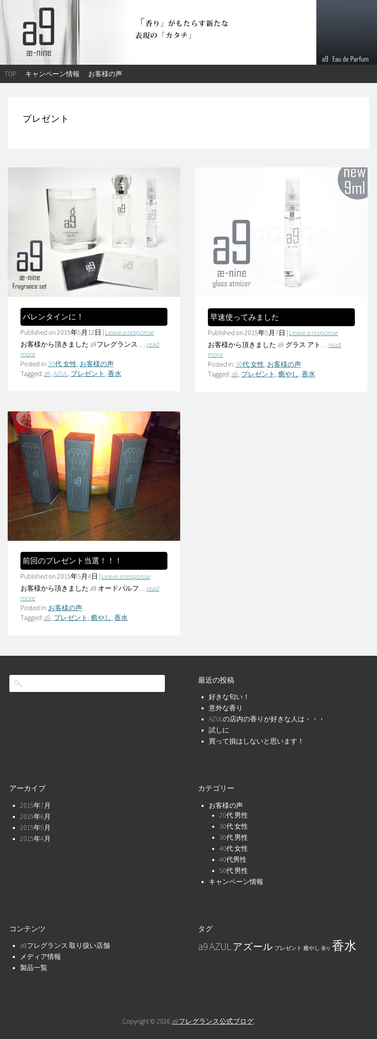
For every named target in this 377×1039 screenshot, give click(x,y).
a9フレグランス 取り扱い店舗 (65, 945)
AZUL (61, 373)
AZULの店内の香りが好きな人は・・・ (267, 719)
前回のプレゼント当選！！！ (72, 560)
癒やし (288, 374)
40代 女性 (233, 848)
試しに (219, 730)
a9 (47, 373)
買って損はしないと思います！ (256, 741)
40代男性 (233, 859)
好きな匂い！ (229, 696)
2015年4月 (35, 838)
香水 (114, 373)
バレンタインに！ (53, 316)
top (10, 73)
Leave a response (129, 332)
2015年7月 (35, 805)
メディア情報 (40, 956)
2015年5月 (35, 827)
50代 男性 (233, 870)
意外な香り (226, 707)
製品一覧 (33, 967)
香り (326, 948)
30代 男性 (233, 837)
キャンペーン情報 (52, 73)
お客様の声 (105, 73)
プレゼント (88, 373)
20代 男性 (233, 815)
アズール (253, 947)
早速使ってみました (244, 317)
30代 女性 (62, 363)
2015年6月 (35, 816)
